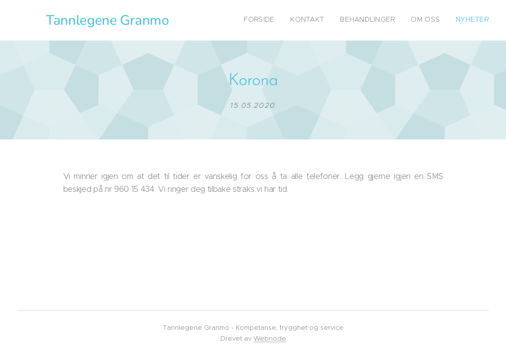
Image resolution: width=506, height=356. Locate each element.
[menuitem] (428, 20)
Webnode (269, 338)
